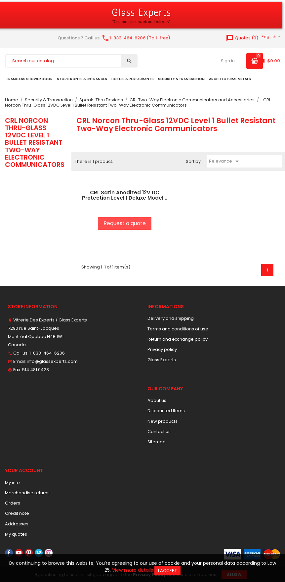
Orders (12, 503)
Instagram (49, 553)
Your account (24, 470)
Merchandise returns (27, 493)
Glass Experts (161, 360)
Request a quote (124, 223)
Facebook (9, 553)
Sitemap (156, 442)
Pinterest (29, 553)
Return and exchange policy (177, 339)
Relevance (225, 161)
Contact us (159, 431)
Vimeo (39, 553)
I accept (167, 570)
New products (162, 421)
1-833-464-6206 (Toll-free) (136, 38)
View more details (132, 570)
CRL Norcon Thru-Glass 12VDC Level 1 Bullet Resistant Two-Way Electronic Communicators (34, 143)
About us (156, 400)
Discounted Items (166, 411)
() (242, 38)
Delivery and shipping (170, 318)
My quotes (16, 534)
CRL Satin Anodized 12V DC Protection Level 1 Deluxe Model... (124, 195)
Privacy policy (162, 349)
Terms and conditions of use (177, 329)
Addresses (16, 524)
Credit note (17, 513)
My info (12, 482)
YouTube (19, 553)
